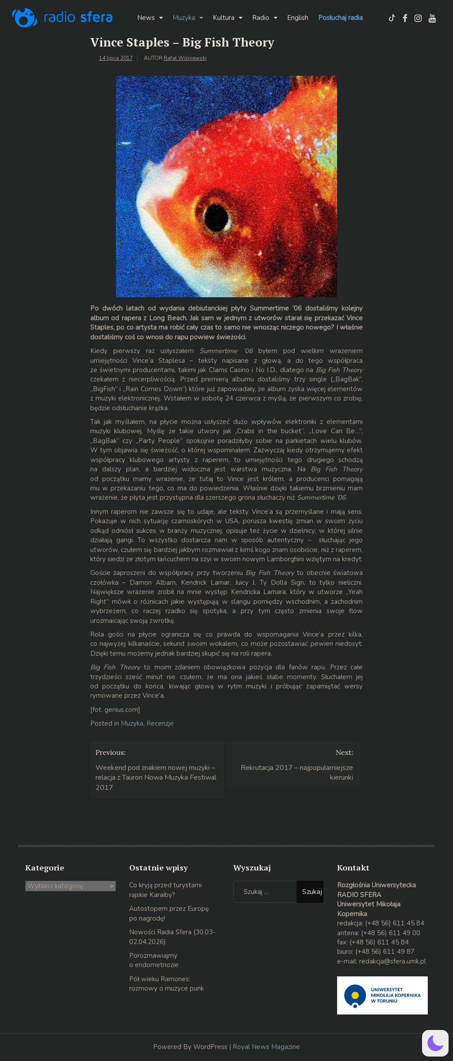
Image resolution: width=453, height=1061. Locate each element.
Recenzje (160, 723)
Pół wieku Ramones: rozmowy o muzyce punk (166, 984)
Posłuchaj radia (340, 17)
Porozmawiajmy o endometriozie (154, 960)
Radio (260, 17)
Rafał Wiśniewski (185, 58)
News (146, 17)
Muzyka (184, 17)
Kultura (223, 17)
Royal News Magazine (266, 1046)
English (297, 17)
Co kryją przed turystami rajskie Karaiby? (165, 890)
